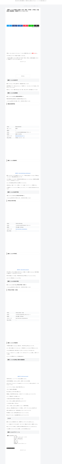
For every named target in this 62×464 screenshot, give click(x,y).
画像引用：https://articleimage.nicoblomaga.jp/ (22, 173)
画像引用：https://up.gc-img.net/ (23, 376)
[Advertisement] (23, 18)
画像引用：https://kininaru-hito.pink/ (23, 269)
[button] (36, 26)
